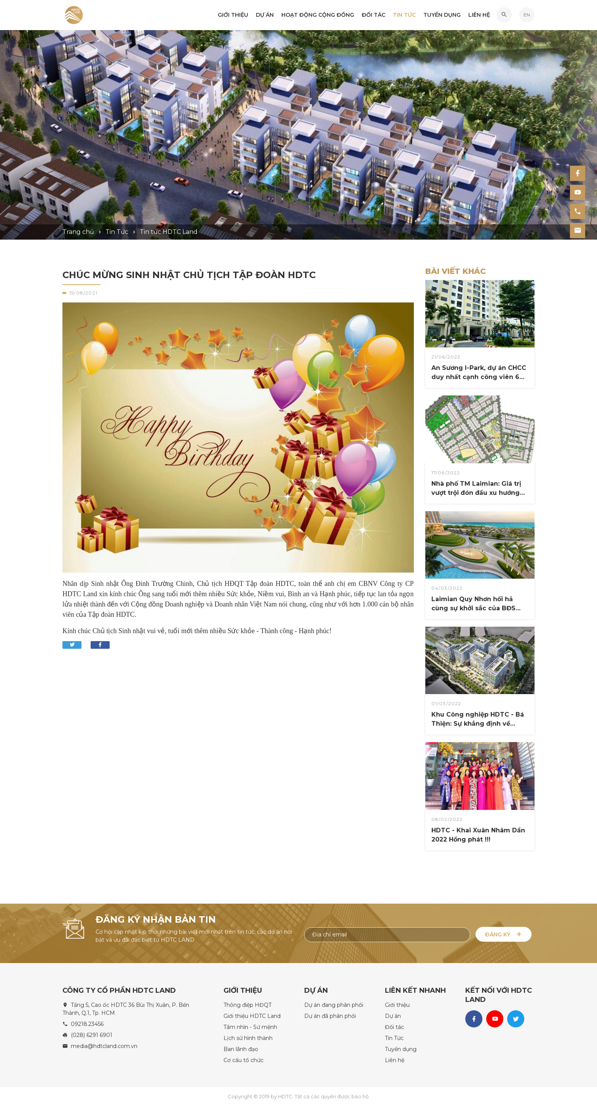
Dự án (265, 15)
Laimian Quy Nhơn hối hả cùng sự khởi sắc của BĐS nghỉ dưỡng (473, 604)
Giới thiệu (233, 15)
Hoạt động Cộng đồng (317, 15)
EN (527, 15)
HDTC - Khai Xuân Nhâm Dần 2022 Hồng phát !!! (478, 835)
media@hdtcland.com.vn (104, 1043)
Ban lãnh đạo (240, 1046)
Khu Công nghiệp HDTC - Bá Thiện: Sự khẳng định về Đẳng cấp (477, 719)
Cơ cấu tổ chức (243, 1057)
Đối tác (373, 15)
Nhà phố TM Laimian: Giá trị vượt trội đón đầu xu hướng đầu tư (476, 489)
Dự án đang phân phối (333, 1002)
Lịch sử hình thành (248, 1035)
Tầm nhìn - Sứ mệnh (250, 1024)
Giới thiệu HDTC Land (252, 1013)
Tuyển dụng (442, 15)
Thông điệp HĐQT (247, 1002)
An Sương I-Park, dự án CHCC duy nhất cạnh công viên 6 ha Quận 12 (478, 373)
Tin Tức (404, 15)
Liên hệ (479, 15)
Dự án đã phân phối (330, 1013)
